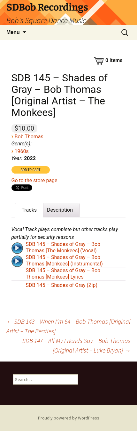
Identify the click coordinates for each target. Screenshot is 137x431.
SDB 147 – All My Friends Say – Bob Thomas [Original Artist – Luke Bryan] (76, 345)
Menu (13, 32)
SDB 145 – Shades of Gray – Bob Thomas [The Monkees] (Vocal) (63, 247)
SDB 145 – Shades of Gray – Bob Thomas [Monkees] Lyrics (63, 273)
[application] (17, 247)
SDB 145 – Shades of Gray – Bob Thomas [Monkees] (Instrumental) (64, 260)
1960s (22, 151)
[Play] (17, 248)
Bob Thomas (29, 137)
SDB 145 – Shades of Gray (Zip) (61, 285)
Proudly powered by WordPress (68, 418)
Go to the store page (34, 180)
